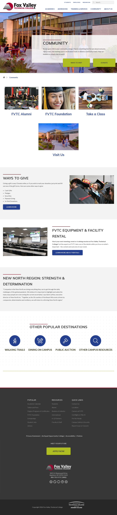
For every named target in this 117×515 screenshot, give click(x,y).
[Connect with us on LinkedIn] (62, 481)
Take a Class (95, 114)
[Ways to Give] (92, 191)
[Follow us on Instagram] (66, 481)
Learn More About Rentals (67, 252)
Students (67, 2)
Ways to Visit (76, 63)
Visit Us (58, 155)
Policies (79, 436)
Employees (76, 2)
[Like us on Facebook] (51, 481)
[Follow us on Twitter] (54, 481)
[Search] (103, 2)
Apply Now (58, 451)
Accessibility (70, 436)
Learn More (11, 207)
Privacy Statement (33, 436)
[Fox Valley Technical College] (19, 6)
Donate (104, 63)
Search (93, 2)
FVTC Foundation (58, 114)
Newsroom (86, 2)
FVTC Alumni (21, 114)
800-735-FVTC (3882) (58, 477)
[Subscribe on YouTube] (58, 481)
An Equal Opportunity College (53, 436)
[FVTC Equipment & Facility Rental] (25, 243)
